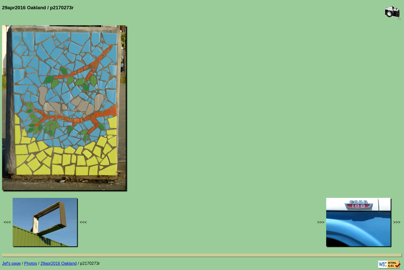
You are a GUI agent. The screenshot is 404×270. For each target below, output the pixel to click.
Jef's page (11, 263)
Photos (30, 263)
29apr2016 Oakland (58, 263)
